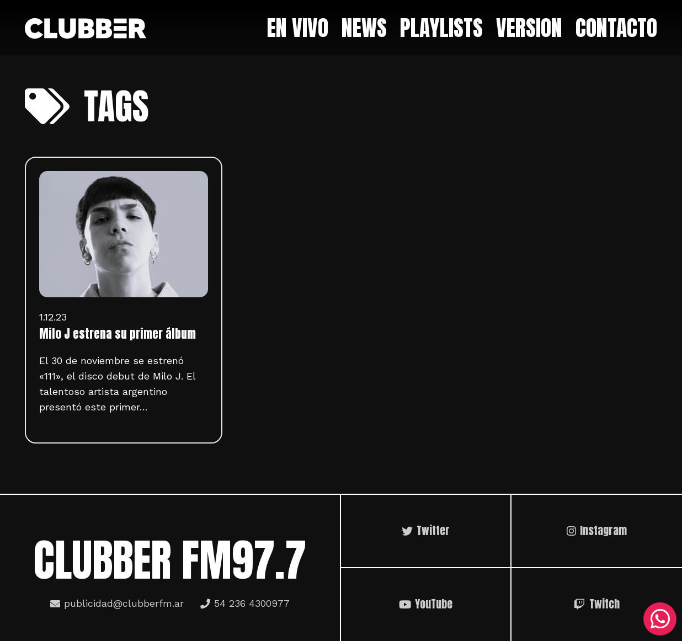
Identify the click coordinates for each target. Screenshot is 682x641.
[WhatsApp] (659, 618)
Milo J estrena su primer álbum (117, 334)
